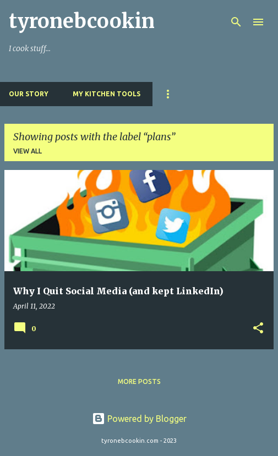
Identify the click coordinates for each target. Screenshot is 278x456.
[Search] (236, 22)
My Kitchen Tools (106, 93)
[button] (258, 328)
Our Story (28, 93)
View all (27, 151)
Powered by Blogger (139, 419)
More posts (139, 381)
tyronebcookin (82, 21)
